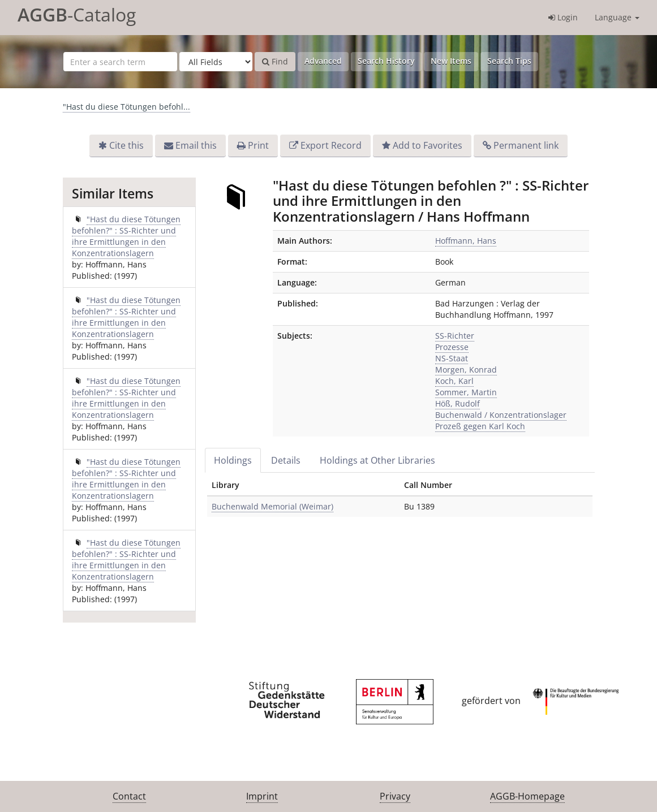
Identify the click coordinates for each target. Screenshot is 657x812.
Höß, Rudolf (457, 403)
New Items (451, 60)
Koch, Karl (454, 380)
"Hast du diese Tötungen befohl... (126, 106)
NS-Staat (451, 358)
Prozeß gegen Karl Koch (480, 426)
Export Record (331, 145)
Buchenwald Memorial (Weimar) (272, 506)
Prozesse (452, 347)
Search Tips (509, 60)
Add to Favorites (427, 145)
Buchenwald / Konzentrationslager (500, 414)
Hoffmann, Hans (465, 240)
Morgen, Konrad (466, 369)
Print (258, 145)
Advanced (323, 60)
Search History (386, 60)
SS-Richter (454, 335)
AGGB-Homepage (527, 796)
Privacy (395, 796)
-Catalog (77, 14)
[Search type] (215, 61)
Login (563, 17)
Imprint (262, 796)
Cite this (126, 145)
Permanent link (526, 145)
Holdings (233, 460)
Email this (196, 145)
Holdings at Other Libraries (377, 460)
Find (275, 61)
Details (285, 460)
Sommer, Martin (466, 392)
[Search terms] (120, 61)
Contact (129, 796)
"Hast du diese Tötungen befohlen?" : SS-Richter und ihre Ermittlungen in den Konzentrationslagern (126, 236)
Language (617, 17)
